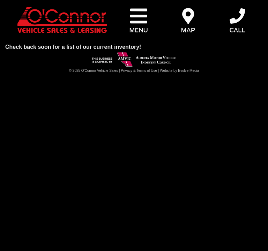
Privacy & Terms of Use (139, 71)
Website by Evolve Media (179, 71)
